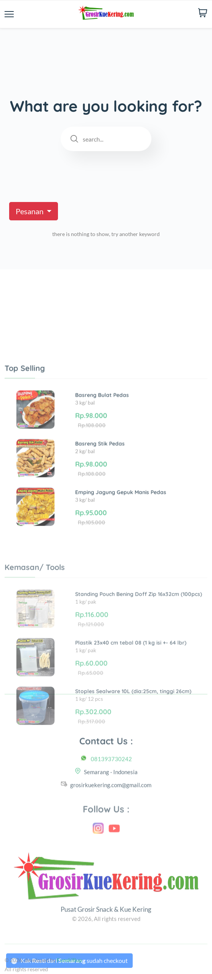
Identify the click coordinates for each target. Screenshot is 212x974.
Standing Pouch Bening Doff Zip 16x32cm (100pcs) (138, 646)
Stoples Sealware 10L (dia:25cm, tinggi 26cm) (133, 743)
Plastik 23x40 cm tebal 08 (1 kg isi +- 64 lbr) (130, 695)
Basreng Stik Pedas (100, 484)
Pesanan (30, 211)
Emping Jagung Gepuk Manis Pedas (120, 532)
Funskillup (69, 970)
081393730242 (111, 772)
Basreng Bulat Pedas (102, 435)
